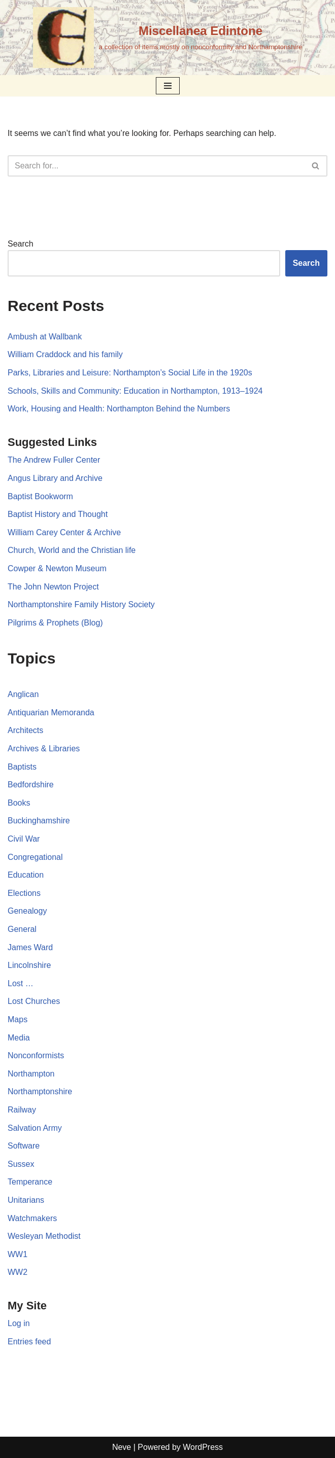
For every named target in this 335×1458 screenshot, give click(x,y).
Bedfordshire (31, 784)
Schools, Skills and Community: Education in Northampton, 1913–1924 (135, 391)
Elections (24, 893)
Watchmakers (32, 1218)
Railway (22, 1109)
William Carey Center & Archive (64, 532)
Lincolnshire (29, 965)
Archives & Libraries (44, 748)
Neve (121, 1447)
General (22, 929)
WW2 (17, 1272)
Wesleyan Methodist (44, 1236)
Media (19, 1037)
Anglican (23, 694)
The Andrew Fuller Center (54, 460)
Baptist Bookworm (40, 496)
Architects (25, 730)
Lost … (21, 983)
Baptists (22, 766)
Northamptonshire (40, 1091)
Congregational (35, 857)
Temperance (30, 1181)
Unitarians (26, 1200)
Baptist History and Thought (58, 514)
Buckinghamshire (39, 820)
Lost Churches (34, 1001)
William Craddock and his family (65, 354)
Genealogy (27, 911)
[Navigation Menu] (168, 85)
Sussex (21, 1164)
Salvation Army (35, 1128)
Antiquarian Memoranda (51, 712)
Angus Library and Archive (55, 478)
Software (24, 1145)
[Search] (156, 166)
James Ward (30, 947)
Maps (17, 1019)
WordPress (203, 1447)
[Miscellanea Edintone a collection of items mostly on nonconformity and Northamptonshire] (168, 37)
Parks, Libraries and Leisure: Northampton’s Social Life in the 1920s (130, 372)
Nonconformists (36, 1055)
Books (19, 803)
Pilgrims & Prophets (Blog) (55, 622)
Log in (19, 1323)
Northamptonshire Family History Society (81, 604)
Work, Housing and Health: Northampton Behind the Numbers (119, 408)
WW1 (17, 1254)
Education (26, 875)
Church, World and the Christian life (72, 550)
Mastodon (290, 1415)
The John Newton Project (53, 586)
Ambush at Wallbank (45, 336)
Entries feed (29, 1341)
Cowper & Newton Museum (57, 568)
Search (21, 243)
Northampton (31, 1073)
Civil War (24, 839)
